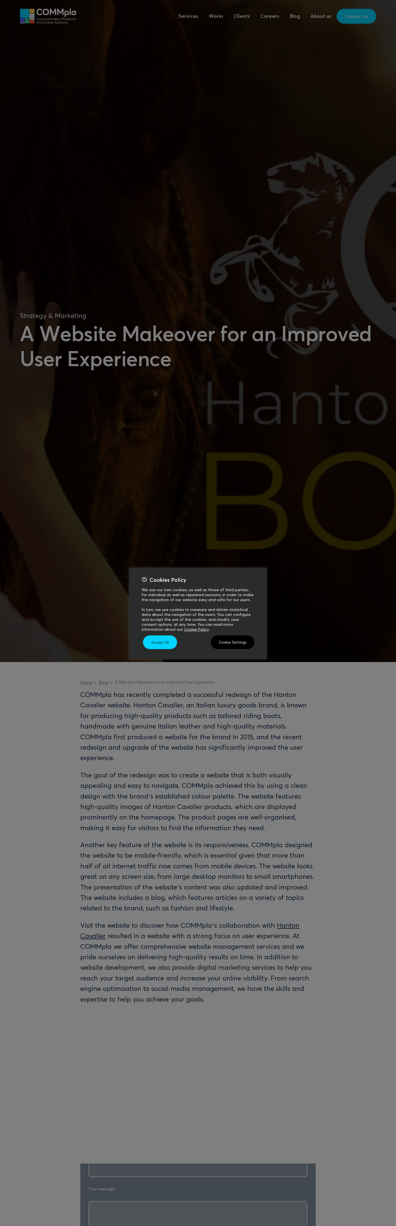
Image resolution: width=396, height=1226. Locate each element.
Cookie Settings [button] (232, 642)
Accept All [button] (160, 642)
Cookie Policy (196, 629)
